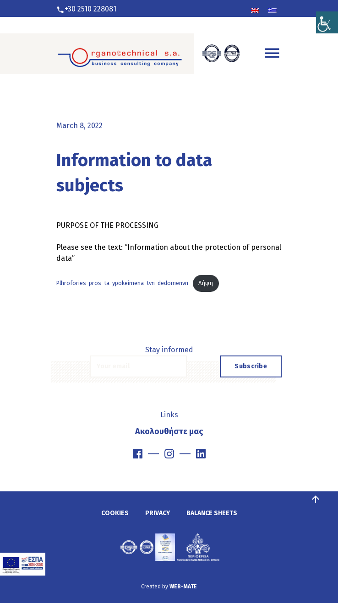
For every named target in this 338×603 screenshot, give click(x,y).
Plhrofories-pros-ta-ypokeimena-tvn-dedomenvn (122, 283)
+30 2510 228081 (90, 9)
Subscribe (250, 366)
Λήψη (205, 283)
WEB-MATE (183, 586)
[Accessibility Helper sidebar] (327, 11)
